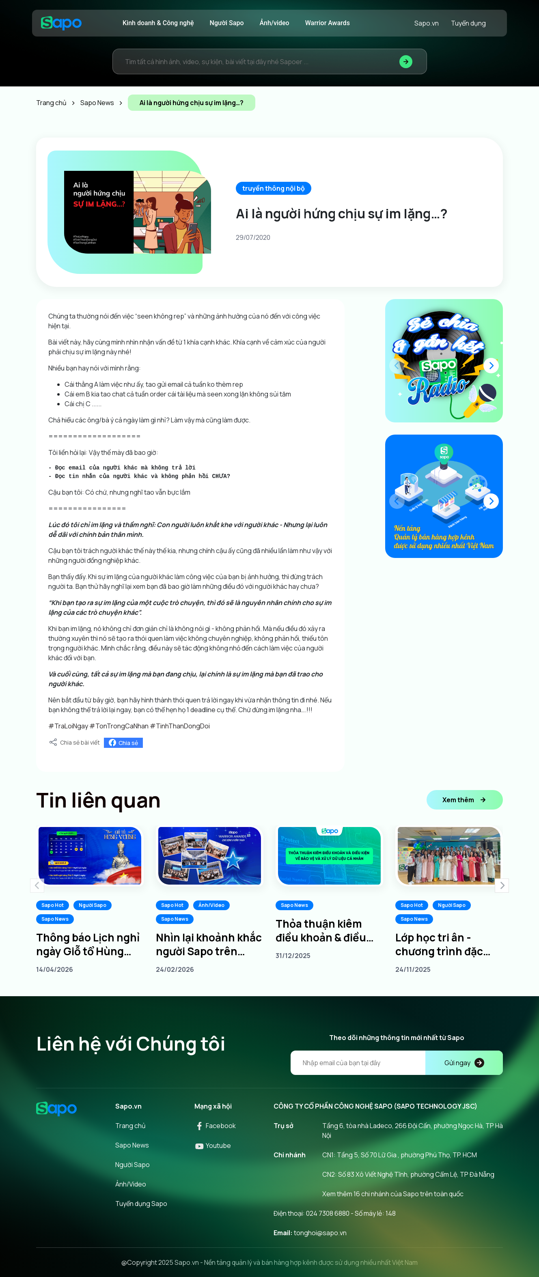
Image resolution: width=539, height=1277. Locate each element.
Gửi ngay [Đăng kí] (464, 1063)
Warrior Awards (327, 23)
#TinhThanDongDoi (180, 725)
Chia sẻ (123, 743)
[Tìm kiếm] (406, 61)
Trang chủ (130, 1125)
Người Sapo (227, 23)
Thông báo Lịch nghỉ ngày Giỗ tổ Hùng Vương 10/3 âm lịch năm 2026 (88, 944)
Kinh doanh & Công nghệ (158, 23)
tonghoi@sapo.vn (320, 1232)
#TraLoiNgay (68, 725)
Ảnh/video (274, 23)
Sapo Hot (52, 905)
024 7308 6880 (327, 1213)
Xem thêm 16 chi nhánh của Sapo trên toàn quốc (393, 1193)
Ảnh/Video (211, 905)
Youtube (212, 1145)
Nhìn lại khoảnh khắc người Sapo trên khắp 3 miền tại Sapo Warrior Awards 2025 (209, 944)
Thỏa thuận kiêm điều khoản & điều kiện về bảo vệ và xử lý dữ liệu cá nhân (325, 930)
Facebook (215, 1125)
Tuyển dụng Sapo (141, 1203)
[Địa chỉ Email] (397, 1063)
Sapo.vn (426, 23)
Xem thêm (464, 799)
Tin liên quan (98, 800)
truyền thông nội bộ (273, 188)
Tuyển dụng (468, 23)
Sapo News (55, 918)
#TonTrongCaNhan (119, 725)
